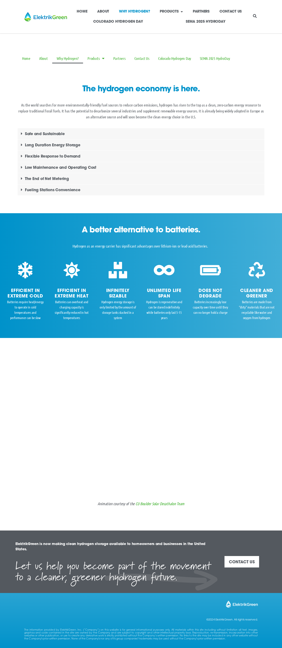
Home (82, 11)
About (103, 11)
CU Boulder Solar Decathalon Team (159, 503)
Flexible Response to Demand (52, 156)
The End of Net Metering (47, 179)
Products (171, 12)
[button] (254, 16)
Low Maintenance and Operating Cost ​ (61, 168)
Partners (201, 11)
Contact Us (230, 11)
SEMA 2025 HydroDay (205, 22)
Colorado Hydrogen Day (118, 22)
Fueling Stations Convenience (52, 190)
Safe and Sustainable (45, 134)
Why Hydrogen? (134, 11)
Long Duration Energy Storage (52, 145)
